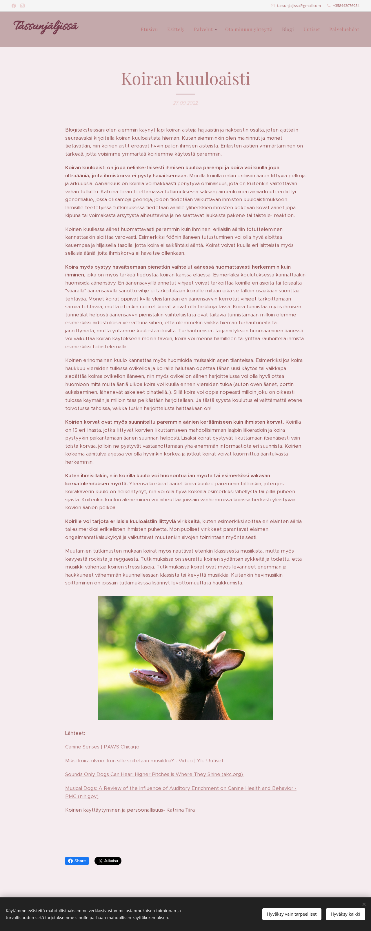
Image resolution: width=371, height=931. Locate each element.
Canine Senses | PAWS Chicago (103, 747)
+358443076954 (346, 5)
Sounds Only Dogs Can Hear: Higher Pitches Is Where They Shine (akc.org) (154, 774)
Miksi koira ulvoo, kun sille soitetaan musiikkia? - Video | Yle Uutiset (144, 760)
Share (77, 861)
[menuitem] (151, 29)
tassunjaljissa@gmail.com (299, 5)
